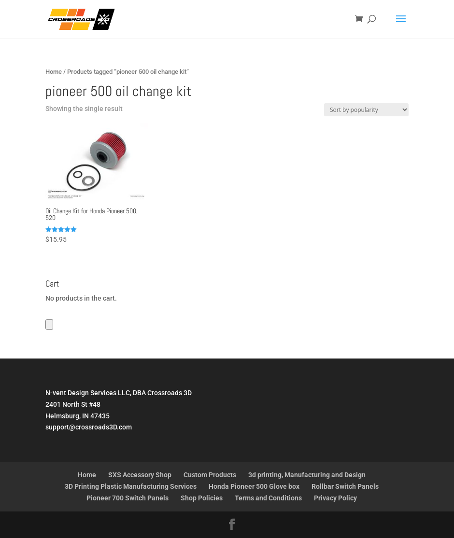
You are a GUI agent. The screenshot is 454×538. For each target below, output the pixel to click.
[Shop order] (366, 109)
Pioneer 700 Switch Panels (127, 498)
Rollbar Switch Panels (345, 486)
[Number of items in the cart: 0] (49, 324)
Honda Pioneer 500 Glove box (254, 486)
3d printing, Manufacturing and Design (307, 475)
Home (53, 71)
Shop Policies (202, 498)
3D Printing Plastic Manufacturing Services (131, 486)
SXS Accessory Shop (139, 475)
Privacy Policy (335, 498)
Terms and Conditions (268, 498)
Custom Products (210, 475)
